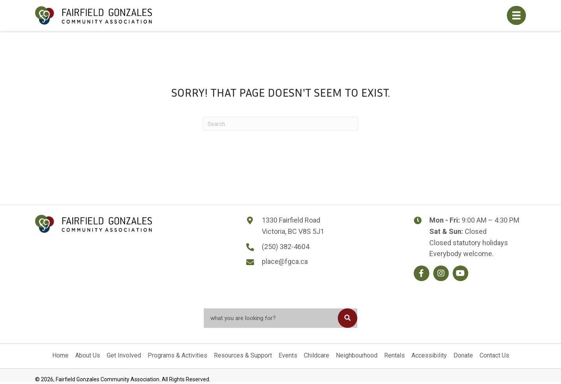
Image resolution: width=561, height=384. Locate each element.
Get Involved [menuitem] (124, 355)
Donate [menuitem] (463, 355)
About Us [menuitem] (87, 355)
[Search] (280, 124)
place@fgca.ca (285, 261)
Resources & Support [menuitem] (243, 355)
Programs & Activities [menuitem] (177, 355)
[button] (421, 273)
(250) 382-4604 (285, 246)
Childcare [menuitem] (316, 355)
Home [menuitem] (60, 355)
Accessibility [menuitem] (429, 355)
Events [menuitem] (288, 355)
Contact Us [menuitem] (494, 355)
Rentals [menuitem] (394, 355)
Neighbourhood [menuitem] (357, 355)
